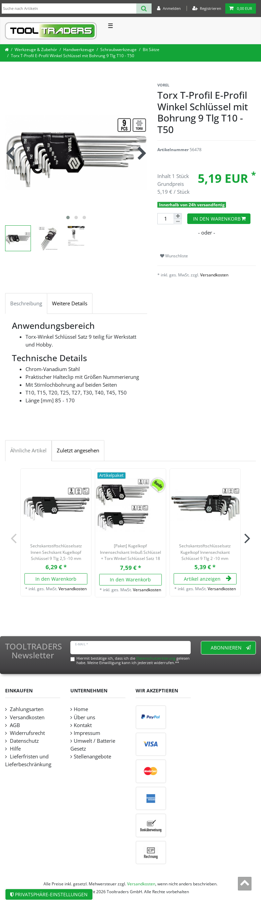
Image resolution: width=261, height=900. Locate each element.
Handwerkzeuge (78, 49)
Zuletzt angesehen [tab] (78, 450)
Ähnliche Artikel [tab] (28, 450)
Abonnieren (231, 647)
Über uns (84, 717)
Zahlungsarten (26, 709)
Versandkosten (214, 275)
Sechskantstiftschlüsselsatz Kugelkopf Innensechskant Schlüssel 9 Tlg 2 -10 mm (205, 552)
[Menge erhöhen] (178, 216)
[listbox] (56, 504)
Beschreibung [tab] (26, 303)
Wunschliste (174, 256)
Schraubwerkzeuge (118, 49)
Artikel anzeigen (207, 579)
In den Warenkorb (219, 218)
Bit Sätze (151, 49)
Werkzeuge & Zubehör (36, 49)
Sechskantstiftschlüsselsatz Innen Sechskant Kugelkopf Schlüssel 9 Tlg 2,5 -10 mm (56, 552)
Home (81, 709)
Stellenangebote (92, 756)
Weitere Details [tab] (69, 303)
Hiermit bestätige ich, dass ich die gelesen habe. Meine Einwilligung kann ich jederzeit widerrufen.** (133, 660)
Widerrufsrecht (26, 733)
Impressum (87, 733)
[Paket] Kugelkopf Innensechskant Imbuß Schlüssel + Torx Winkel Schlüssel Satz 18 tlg (130, 553)
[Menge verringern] (178, 221)
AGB (14, 725)
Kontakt (83, 725)
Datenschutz (23, 740)
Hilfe (14, 748)
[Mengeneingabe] (165, 218)
